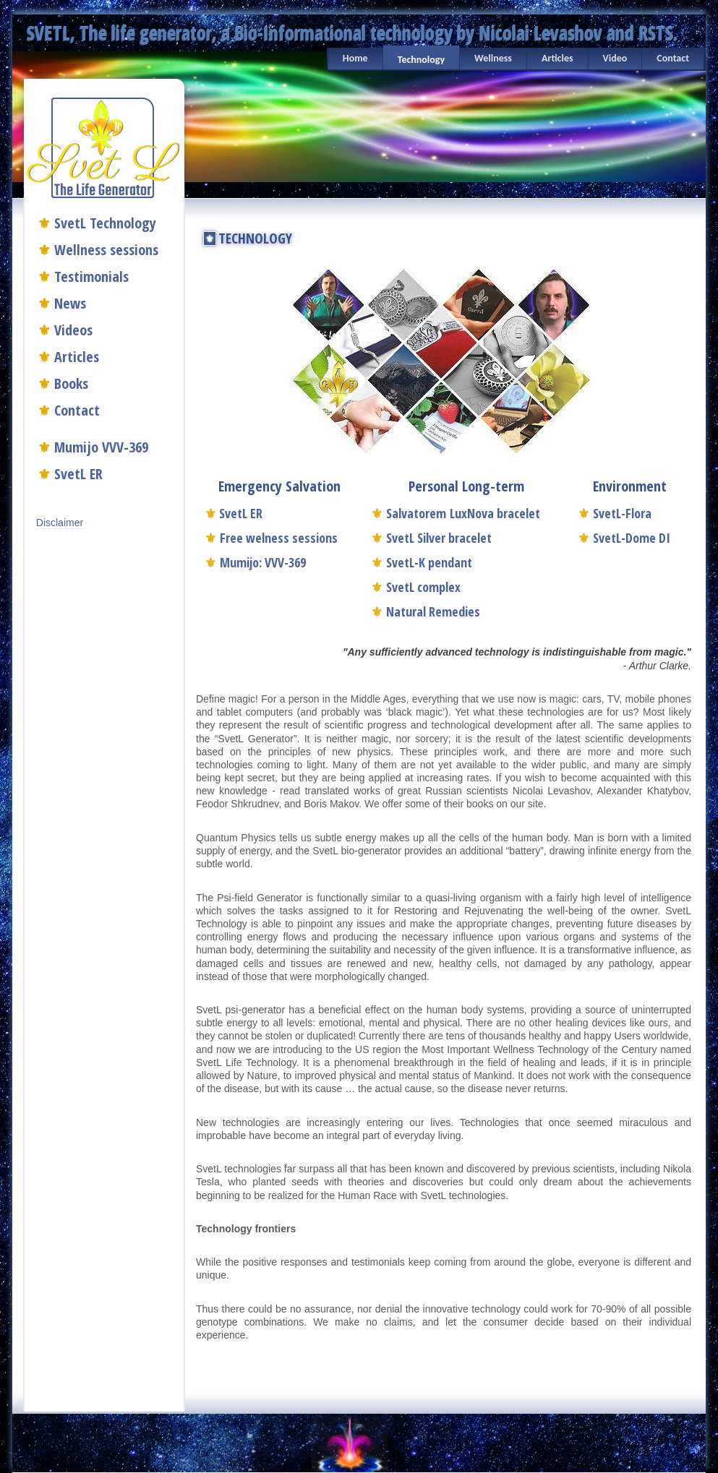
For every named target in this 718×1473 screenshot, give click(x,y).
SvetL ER (78, 474)
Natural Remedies (425, 611)
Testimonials (91, 276)
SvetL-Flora (614, 513)
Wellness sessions (106, 249)
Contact (673, 58)
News (70, 303)
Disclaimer (59, 522)
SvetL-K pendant (421, 562)
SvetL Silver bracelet (431, 537)
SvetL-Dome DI (624, 537)
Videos (73, 330)
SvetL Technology (105, 223)
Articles (557, 58)
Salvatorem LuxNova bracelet (455, 513)
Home (355, 58)
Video (615, 58)
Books (71, 383)
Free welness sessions (271, 537)
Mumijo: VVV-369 (255, 562)
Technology (421, 59)
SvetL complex (416, 587)
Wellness (493, 58)
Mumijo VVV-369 (101, 447)
